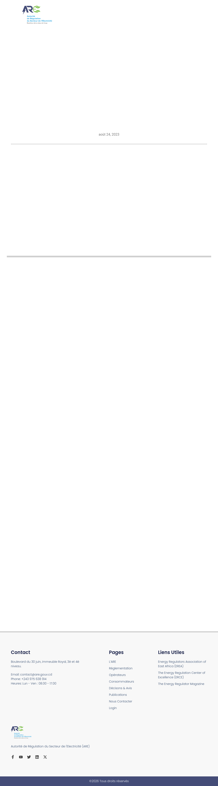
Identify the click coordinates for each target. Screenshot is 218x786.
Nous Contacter (120, 701)
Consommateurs (121, 681)
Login (113, 708)
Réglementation (121, 668)
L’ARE (112, 662)
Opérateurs (117, 675)
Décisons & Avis (120, 688)
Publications (118, 695)
